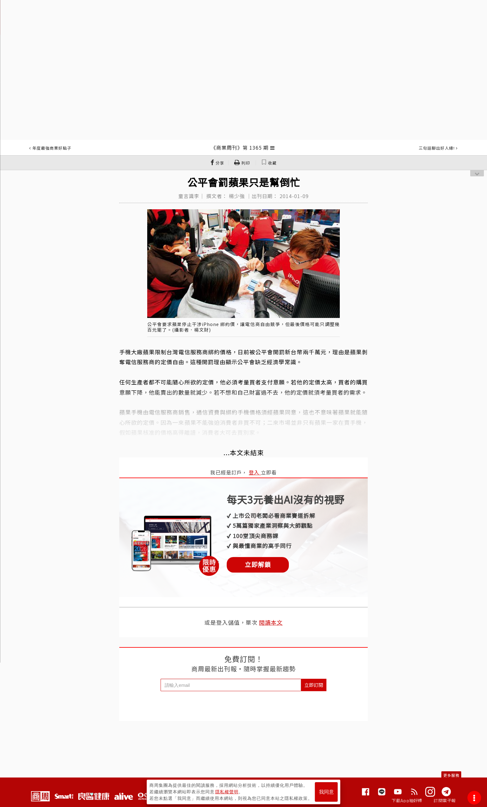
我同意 (326, 792)
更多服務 (451, 775)
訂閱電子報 (445, 800)
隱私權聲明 (227, 791)
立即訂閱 (313, 685)
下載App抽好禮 (407, 800)
